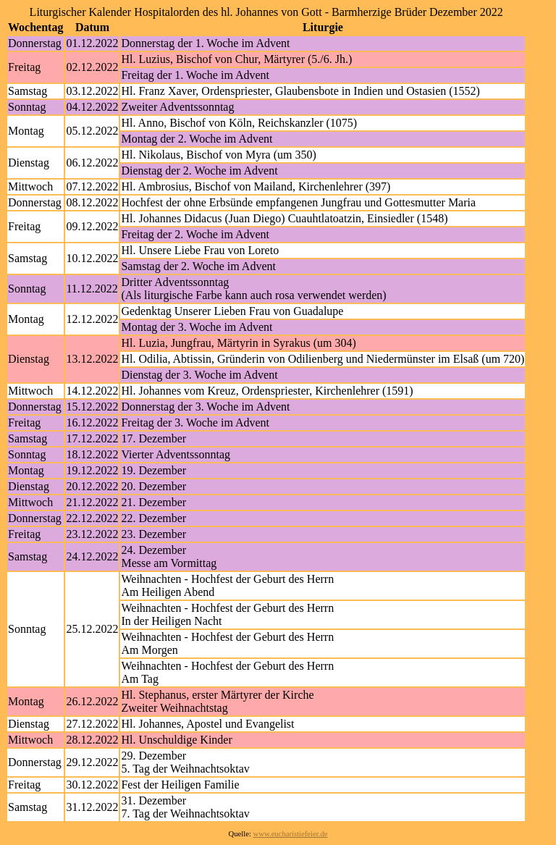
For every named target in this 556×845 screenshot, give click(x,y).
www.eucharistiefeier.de (290, 834)
